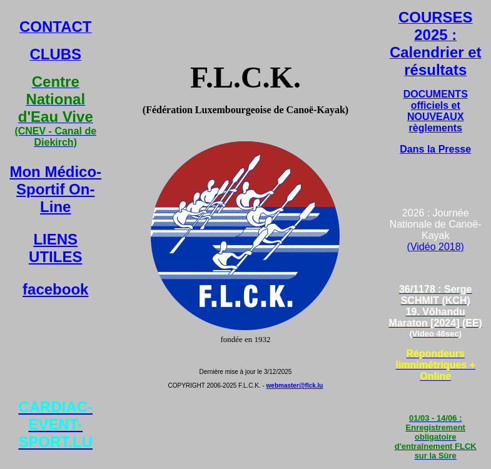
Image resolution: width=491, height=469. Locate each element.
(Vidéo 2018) (435, 246)
